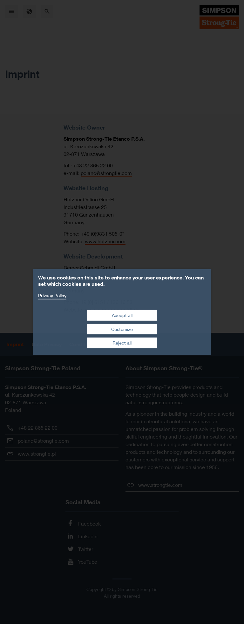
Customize (122, 329)
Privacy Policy (52, 295)
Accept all (122, 315)
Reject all (122, 343)
